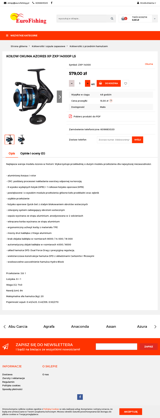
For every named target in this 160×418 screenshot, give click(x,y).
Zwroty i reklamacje (13, 378)
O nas (45, 374)
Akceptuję (130, 411)
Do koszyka (108, 83)
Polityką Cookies (51, 409)
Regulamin (8, 382)
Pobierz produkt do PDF (85, 116)
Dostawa (7, 374)
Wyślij (137, 140)
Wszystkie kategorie (21, 35)
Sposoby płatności (12, 389)
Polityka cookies (11, 385)
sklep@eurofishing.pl (16, 3)
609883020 (40, 3)
